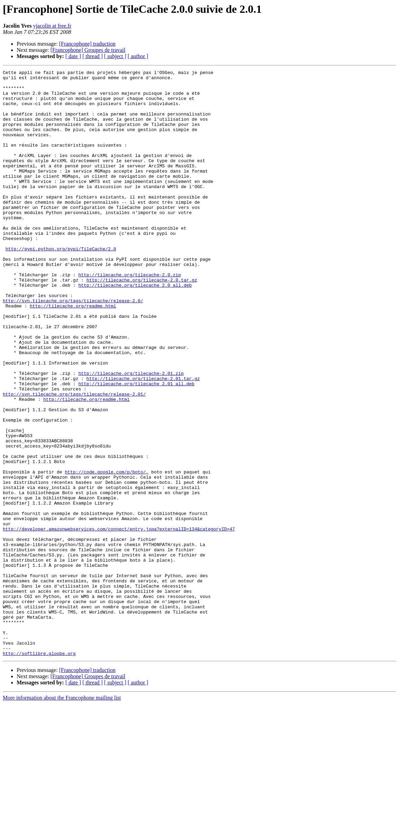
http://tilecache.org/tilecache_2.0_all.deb (135, 328)
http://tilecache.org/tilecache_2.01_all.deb (136, 447)
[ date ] (73, 56)
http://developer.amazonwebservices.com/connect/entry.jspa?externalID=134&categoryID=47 (119, 621)
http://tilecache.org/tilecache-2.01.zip (130, 434)
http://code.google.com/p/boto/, (106, 553)
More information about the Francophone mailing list (62, 815)
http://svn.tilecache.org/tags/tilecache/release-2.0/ (73, 347)
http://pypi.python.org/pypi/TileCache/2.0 (61, 285)
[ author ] (138, 56)
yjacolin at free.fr (52, 26)
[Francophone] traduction (87, 44)
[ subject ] (115, 56)
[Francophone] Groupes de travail (88, 50)
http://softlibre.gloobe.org (39, 770)
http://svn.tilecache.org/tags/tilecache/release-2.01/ (74, 459)
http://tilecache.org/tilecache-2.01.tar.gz (143, 440)
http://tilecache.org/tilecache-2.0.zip (129, 316)
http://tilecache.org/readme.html (73, 353)
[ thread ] (92, 56)
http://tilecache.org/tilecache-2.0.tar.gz (142, 322)
